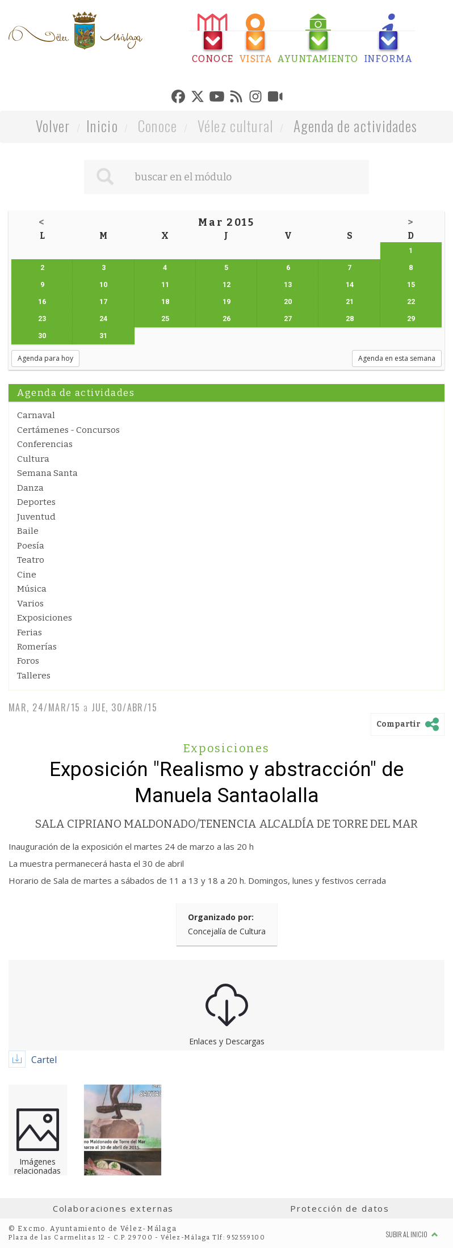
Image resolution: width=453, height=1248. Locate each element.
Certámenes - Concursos (68, 430)
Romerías (37, 647)
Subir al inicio (412, 1234)
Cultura (33, 459)
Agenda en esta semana (396, 358)
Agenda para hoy (45, 358)
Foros (28, 661)
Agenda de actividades (355, 125)
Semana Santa (47, 473)
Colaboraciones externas (113, 1208)
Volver (53, 125)
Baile (28, 531)
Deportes (36, 502)
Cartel (44, 1059)
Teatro (30, 560)
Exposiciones (44, 618)
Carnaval (36, 415)
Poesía (30, 546)
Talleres (34, 676)
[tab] (213, 39)
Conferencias (45, 444)
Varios (30, 603)
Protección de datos (339, 1208)
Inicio (102, 125)
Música (32, 589)
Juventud (36, 517)
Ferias (29, 632)
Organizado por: (221, 917)
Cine (26, 575)
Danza (30, 488)
